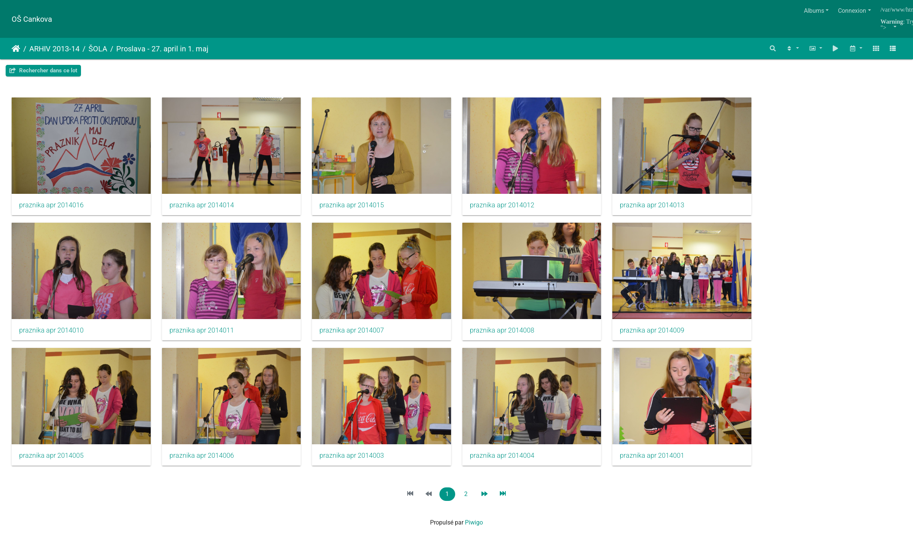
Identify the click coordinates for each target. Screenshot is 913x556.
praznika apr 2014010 (51, 335)
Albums (814, 10)
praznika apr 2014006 (205, 462)
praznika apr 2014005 (51, 462)
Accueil (16, 48)
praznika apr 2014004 (512, 462)
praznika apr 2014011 (205, 335)
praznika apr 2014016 (51, 207)
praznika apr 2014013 (666, 207)
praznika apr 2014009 (666, 335)
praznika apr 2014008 (512, 335)
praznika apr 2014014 (205, 207)
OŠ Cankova (32, 19)
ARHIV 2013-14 (54, 48)
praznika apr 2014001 (666, 462)
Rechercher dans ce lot (43, 70)
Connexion (852, 10)
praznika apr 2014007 (358, 335)
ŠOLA (97, 48)
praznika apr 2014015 (358, 207)
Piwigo (474, 529)
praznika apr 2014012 (512, 207)
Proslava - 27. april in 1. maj (162, 48)
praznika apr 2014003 (358, 462)
